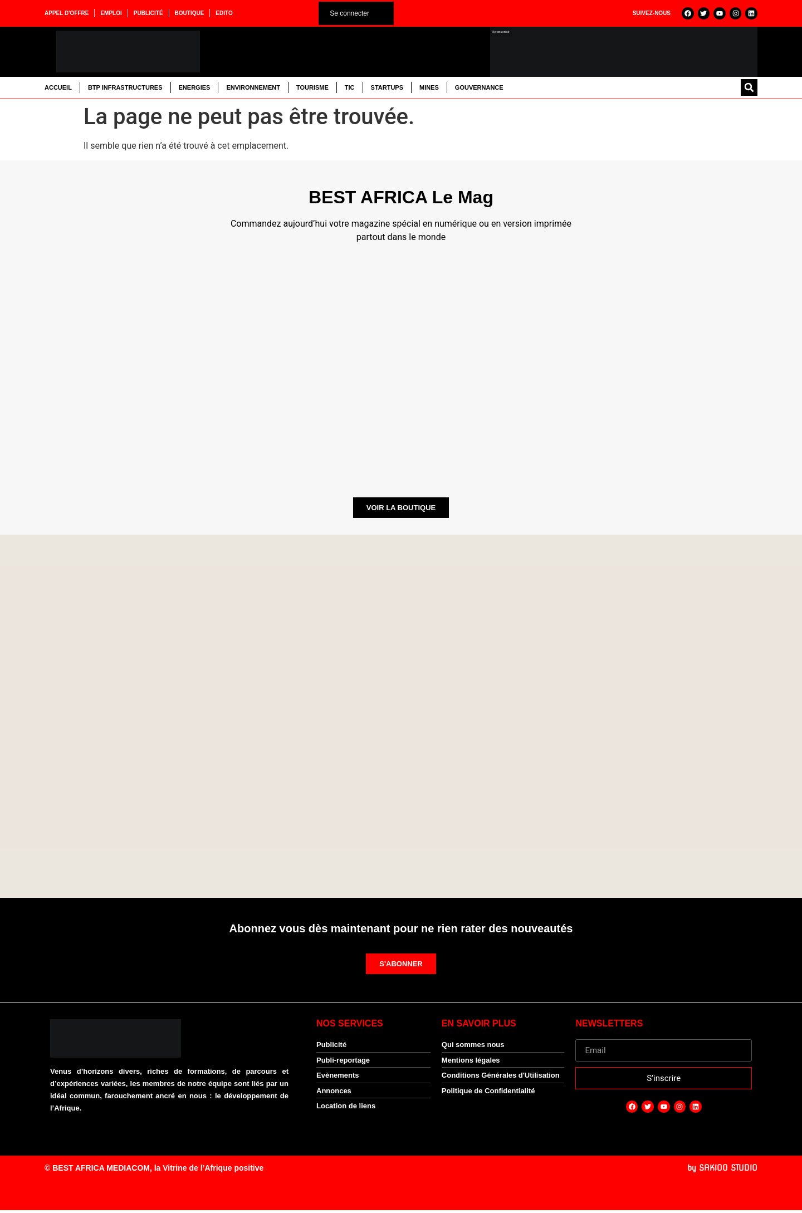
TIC (350, 89)
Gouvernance (479, 89)
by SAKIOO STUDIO (722, 1170)
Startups (387, 89)
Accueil (58, 89)
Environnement (253, 89)
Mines (429, 89)
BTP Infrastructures (125, 89)
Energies (195, 89)
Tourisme (312, 89)
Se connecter (349, 14)
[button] (749, 89)
